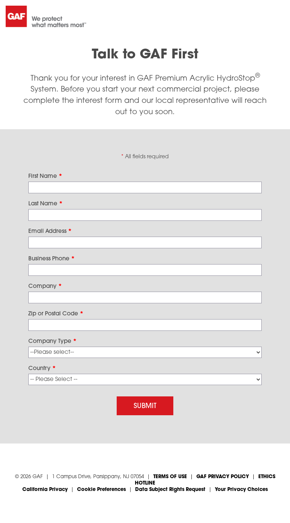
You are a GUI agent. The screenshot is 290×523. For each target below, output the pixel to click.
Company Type (52, 341)
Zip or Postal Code (55, 314)
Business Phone (51, 259)
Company (45, 286)
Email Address (50, 231)
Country (42, 369)
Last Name (45, 204)
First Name (45, 176)
